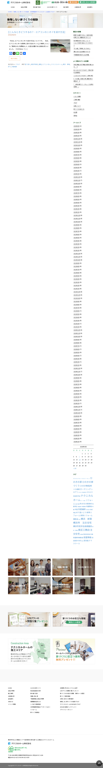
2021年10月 (77, 298)
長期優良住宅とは (35, 715)
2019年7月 (76, 384)
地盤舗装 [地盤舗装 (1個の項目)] (79, 506)
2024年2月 (76, 209)
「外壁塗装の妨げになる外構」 (81, 55)
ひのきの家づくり (52, 7)
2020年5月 (76, 352)
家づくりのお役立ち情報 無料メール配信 (72, 707)
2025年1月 (76, 174)
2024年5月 (76, 199)
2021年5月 (76, 314)
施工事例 (66, 7)
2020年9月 (76, 340)
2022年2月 (76, 285)
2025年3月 (76, 167)
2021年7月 (76, 308)
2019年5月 (76, 390)
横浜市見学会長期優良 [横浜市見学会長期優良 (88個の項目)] (82, 526)
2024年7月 (76, 193)
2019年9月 (76, 378)
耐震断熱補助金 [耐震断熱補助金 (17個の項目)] (78, 537)
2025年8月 (76, 151)
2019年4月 (76, 394)
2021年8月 (76, 304)
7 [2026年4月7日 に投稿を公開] (79, 457)
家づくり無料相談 (65, 709)
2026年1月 (76, 136)
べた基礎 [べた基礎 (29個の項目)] (76, 489)
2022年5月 (76, 276)
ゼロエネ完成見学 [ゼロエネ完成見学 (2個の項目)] (82, 492)
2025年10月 (77, 145)
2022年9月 (76, 263)
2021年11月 (77, 295)
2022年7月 (76, 269)
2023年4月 (76, 241)
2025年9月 (76, 148)
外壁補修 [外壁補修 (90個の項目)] (82, 509)
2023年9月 (76, 225)
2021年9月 (76, 301)
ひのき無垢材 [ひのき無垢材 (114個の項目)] (86, 485)
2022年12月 (77, 253)
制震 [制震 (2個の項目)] (78, 504)
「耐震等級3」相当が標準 (37, 712)
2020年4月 (76, 355)
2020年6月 (76, 349)
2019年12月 (77, 368)
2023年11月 (77, 218)
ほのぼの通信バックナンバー (68, 720)
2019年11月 (77, 371)
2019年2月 (76, 400)
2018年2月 (76, 438)
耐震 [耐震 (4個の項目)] (92, 534)
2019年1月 (76, 403)
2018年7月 (76, 422)
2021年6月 (76, 311)
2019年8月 (76, 381)
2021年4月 (76, 317)
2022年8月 (76, 266)
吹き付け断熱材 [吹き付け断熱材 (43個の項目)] (86, 503)
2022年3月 (76, 282)
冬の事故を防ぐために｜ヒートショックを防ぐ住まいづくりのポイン (83, 43)
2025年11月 (77, 142)
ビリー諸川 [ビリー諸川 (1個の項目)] (83, 500)
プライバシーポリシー (66, 723)
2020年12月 (77, 330)
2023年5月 (76, 238)
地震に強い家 (34, 709)
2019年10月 (77, 375)
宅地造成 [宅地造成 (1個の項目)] (88, 509)
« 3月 (74, 468)
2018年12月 (77, 406)
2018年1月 (76, 441)
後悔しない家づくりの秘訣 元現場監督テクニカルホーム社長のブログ (33, 11)
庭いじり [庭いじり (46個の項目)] (82, 512)
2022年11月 (77, 257)
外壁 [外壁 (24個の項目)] (76, 509)
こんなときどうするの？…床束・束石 (83, 75)
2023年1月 (76, 250)
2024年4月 (76, 202)
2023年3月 (76, 244)
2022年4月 (76, 279)
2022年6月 (76, 273)
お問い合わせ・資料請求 (66, 712)
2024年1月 (76, 212)
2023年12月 (77, 215)
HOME (13, 7)
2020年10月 (77, 336)
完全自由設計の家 (35, 704)
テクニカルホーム (56, 64)
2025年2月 (76, 171)
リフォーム (33, 723)
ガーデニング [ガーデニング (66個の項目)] (85, 489)
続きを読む (14, 58)
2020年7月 (76, 346)
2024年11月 (77, 180)
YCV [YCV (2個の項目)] (74, 478)
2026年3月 (76, 129)
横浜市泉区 (34, 64)
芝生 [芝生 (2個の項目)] (82, 541)
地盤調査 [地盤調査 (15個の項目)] (89, 506)
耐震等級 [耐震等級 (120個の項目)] (87, 537)
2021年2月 (76, 324)
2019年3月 (76, 397)
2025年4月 (76, 164)
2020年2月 (76, 362)
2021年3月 (76, 320)
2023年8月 (76, 228)
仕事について (77, 106)
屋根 (40, 64)
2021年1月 (76, 327)
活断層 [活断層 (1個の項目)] (81, 534)
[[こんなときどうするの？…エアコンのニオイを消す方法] (36, 32)
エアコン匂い (46, 64)
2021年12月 (77, 292)
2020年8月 (76, 343)
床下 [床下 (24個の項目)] (77, 512)
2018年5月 (76, 429)
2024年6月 (76, 196)
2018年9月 (76, 416)
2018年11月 (77, 410)
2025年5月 (76, 161)
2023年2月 (76, 247)
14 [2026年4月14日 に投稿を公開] (79, 460)
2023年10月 (77, 222)
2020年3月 (76, 359)
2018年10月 (77, 413)
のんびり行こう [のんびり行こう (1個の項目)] (78, 478)
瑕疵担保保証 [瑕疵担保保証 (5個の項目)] (86, 534)
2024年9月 (76, 187)
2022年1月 (76, 289)
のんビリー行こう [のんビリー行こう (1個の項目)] (86, 478)
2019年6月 (76, 387)
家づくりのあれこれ (79, 109)
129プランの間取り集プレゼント (69, 704)
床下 (9, 67)
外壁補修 (14, 67)
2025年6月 (76, 158)
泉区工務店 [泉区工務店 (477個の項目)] (84, 530)
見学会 (75, 115)
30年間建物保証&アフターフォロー (40, 720)
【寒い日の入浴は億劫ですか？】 (82, 51)
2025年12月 (77, 139)
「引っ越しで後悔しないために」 (82, 48)
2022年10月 (77, 260)
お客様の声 (78, 7)
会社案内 (89, 7)
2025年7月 (76, 155)
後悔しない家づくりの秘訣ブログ (69, 715)
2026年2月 (76, 132)
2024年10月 (77, 183)
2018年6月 (76, 426)
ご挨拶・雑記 (77, 99)
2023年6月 (76, 234)
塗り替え (27, 64)
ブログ (18, 64)
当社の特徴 (24, 7)
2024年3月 (76, 206)
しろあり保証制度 (35, 717)
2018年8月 (76, 419)
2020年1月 (76, 365)
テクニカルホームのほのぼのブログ (70, 717)
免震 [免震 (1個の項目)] (76, 504)
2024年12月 (77, 177)
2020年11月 (77, 333)
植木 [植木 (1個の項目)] (79, 519)
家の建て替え (37, 7)
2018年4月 (76, 432)
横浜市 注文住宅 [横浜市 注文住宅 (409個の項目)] (82, 522)
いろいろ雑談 (77, 96)
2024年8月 (76, 190)
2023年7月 (76, 231)
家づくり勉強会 (34, 726)
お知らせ (10, 715)
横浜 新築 (66, 64)
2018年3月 (76, 435)
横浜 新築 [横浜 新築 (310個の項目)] (86, 518)
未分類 (75, 112)
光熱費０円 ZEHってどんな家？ (69, 701)
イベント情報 (12, 717)
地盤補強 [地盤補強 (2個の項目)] (84, 506)
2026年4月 (76, 126)
